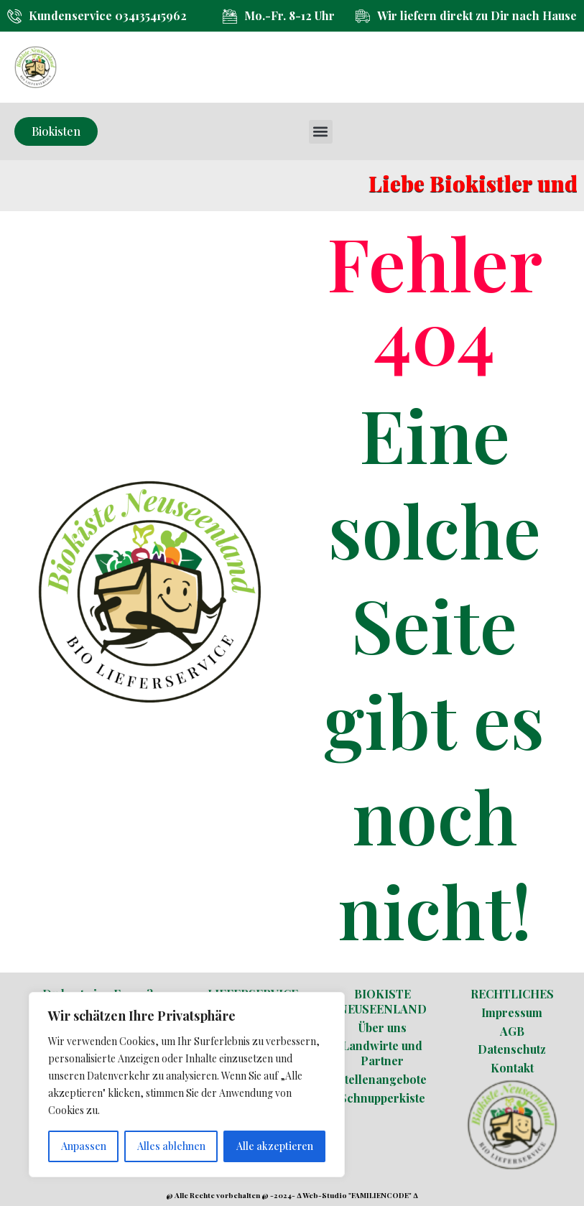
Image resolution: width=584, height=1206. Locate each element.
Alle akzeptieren (274, 1146)
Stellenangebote (382, 1079)
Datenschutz (512, 1049)
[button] (321, 132)
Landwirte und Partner (382, 1053)
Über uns (382, 1027)
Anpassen (83, 1146)
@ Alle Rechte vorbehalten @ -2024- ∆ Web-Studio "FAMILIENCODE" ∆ (291, 1195)
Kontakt (512, 1067)
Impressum (511, 1012)
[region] (187, 1084)
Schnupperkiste (382, 1097)
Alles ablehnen (171, 1146)
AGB (512, 1031)
